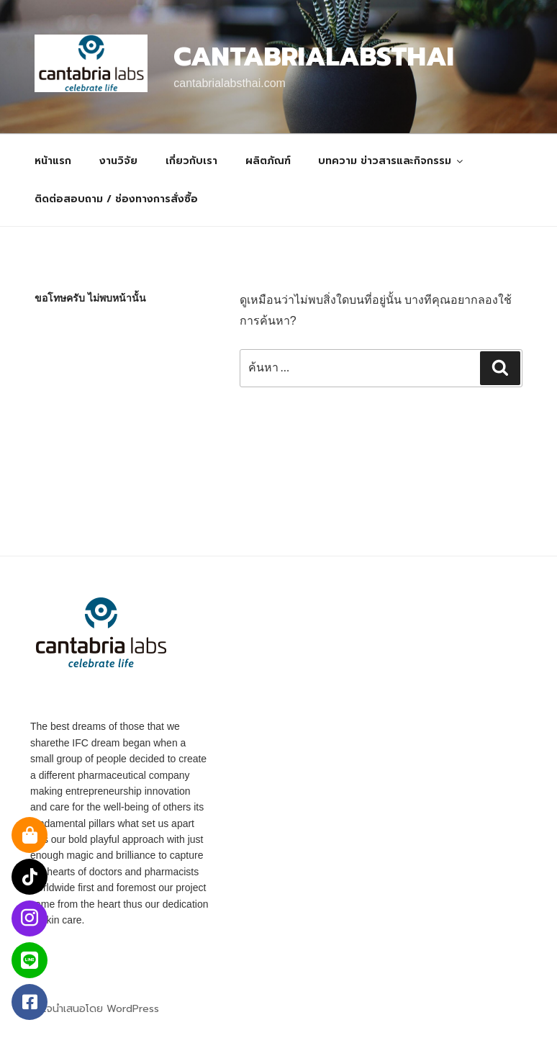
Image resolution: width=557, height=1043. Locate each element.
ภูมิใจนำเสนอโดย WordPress (94, 1008)
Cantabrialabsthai (313, 56)
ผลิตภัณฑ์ (268, 160)
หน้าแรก (53, 160)
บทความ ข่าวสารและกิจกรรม (391, 160)
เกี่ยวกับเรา (191, 160)
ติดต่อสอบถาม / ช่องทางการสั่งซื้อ (116, 199)
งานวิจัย (118, 160)
